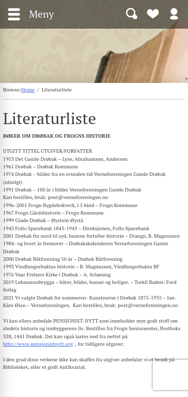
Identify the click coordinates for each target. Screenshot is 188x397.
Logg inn (174, 13)
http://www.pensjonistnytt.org (38, 343)
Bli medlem (153, 13)
